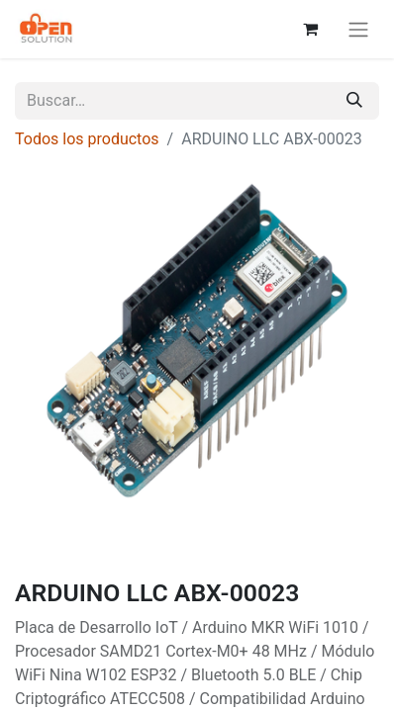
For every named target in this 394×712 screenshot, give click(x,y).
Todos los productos (87, 139)
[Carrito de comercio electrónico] (310, 28)
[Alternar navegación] (358, 29)
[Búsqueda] (354, 101)
